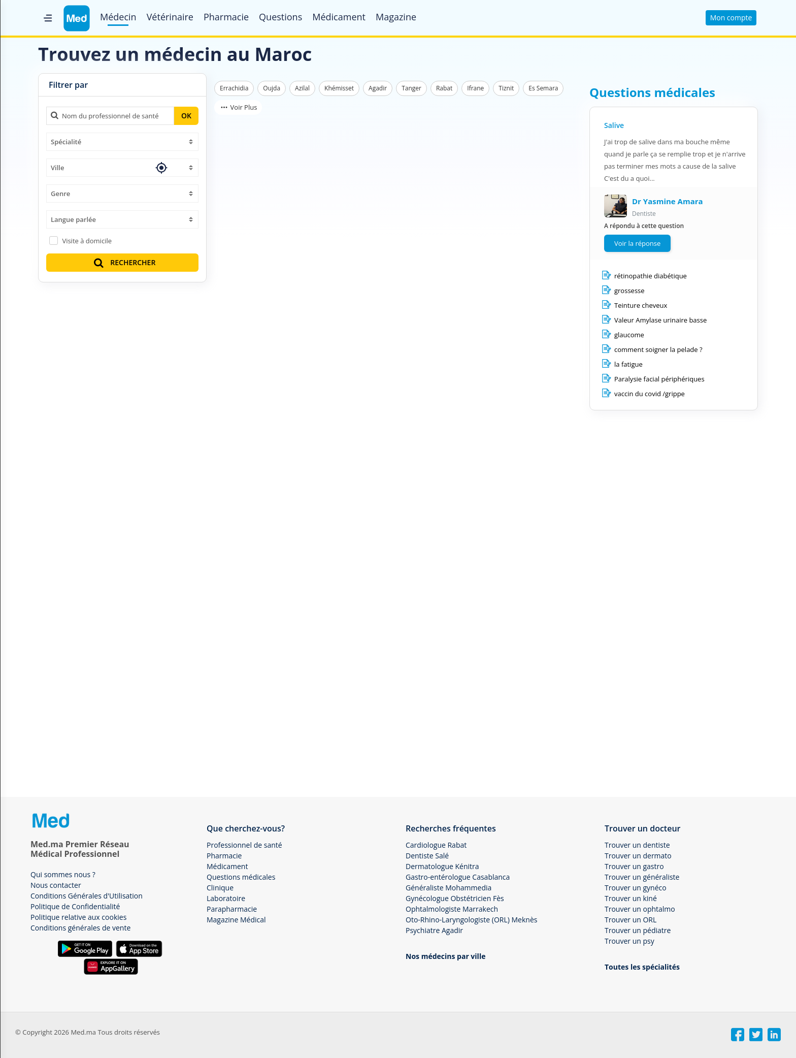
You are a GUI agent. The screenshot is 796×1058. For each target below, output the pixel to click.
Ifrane (475, 88)
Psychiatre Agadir (434, 930)
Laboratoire (226, 898)
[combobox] (122, 141)
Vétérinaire (170, 17)
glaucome (629, 334)
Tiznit (506, 88)
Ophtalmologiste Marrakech (452, 909)
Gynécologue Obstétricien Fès (455, 898)
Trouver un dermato (638, 855)
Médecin (118, 17)
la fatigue (628, 364)
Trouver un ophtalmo (640, 909)
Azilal (302, 88)
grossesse (629, 290)
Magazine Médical (236, 919)
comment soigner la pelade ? (658, 349)
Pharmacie (226, 17)
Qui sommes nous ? (62, 874)
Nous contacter (55, 885)
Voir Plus (238, 107)
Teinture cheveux (640, 305)
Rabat (444, 88)
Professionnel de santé (244, 845)
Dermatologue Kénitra (442, 866)
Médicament (339, 17)
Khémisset (339, 88)
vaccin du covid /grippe (649, 393)
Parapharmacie (232, 909)
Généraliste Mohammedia (448, 887)
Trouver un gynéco (636, 887)
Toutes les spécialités (642, 967)
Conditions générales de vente (80, 928)
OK (186, 115)
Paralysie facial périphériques (659, 378)
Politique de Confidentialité (75, 906)
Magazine (396, 17)
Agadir (378, 88)
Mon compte (731, 17)
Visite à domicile (87, 240)
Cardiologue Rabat (436, 845)
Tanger (411, 88)
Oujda (271, 88)
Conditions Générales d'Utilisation (86, 896)
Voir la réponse (637, 243)
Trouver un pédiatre (638, 930)
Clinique (220, 887)
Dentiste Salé (427, 855)
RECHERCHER (124, 262)
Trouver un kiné (631, 898)
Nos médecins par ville (445, 956)
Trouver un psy (629, 941)
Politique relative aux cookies (78, 917)
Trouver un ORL (630, 919)
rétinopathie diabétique (650, 275)
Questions (280, 17)
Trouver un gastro (634, 866)
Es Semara (543, 88)
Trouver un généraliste (642, 877)
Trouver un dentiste (637, 845)
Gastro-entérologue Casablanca (458, 877)
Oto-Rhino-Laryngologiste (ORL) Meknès (471, 919)
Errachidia (234, 88)
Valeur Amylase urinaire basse (660, 320)
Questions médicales (241, 877)
